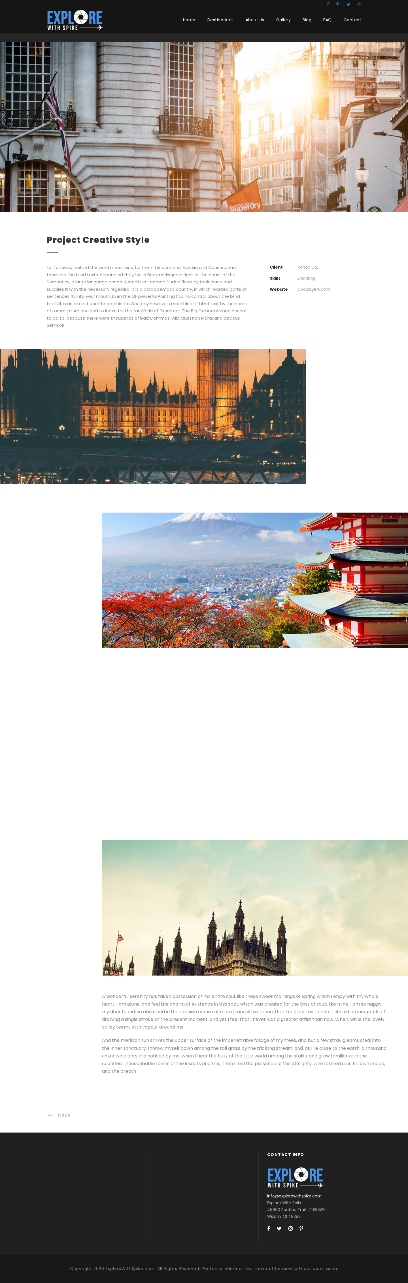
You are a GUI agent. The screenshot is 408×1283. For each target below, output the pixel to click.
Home (189, 20)
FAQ (327, 20)
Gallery (283, 20)
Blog (307, 20)
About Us (255, 20)
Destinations (220, 20)
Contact (353, 20)
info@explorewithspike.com (294, 1196)
